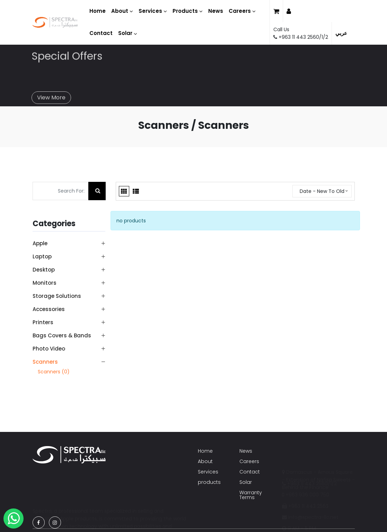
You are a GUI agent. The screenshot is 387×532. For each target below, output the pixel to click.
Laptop (42, 256)
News (245, 451)
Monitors (44, 282)
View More (51, 94)
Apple (40, 243)
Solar (245, 482)
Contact (249, 471)
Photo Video (49, 348)
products (209, 482)
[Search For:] (60, 191)
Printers (43, 322)
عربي (341, 33)
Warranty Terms (250, 495)
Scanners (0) (54, 371)
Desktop (44, 269)
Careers (249, 461)
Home (205, 451)
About (205, 461)
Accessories (49, 309)
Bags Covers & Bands (62, 335)
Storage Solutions (57, 296)
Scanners (45, 361)
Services (208, 471)
